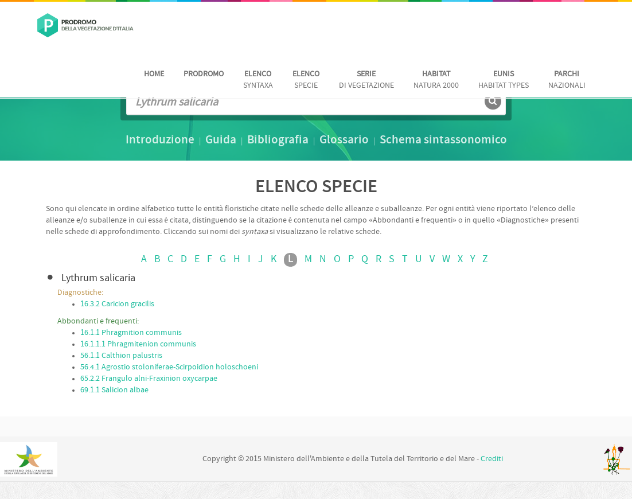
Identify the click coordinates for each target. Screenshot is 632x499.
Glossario (344, 140)
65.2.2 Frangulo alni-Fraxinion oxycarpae (148, 379)
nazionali (567, 80)
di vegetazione (366, 80)
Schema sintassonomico (443, 140)
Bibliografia (278, 140)
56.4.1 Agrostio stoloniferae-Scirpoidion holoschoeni (169, 367)
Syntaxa (258, 80)
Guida (220, 140)
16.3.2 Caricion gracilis (117, 304)
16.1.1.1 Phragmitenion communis (138, 344)
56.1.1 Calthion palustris (121, 356)
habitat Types (503, 80)
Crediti (492, 459)
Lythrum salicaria (98, 278)
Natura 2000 (436, 80)
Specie (305, 80)
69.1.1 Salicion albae (114, 390)
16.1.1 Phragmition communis (131, 333)
